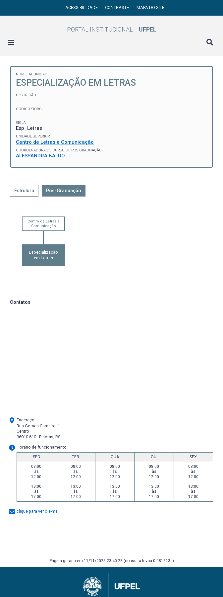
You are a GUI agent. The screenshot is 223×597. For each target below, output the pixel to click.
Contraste (117, 7)
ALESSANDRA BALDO (40, 156)
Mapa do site (150, 7)
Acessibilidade (82, 7)
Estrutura (24, 190)
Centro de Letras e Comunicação (55, 142)
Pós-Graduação (63, 190)
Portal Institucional (111, 29)
